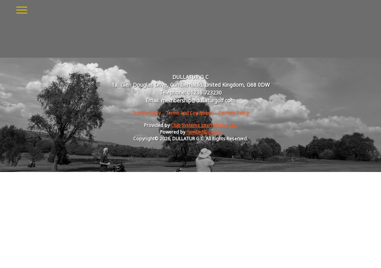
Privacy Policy (146, 113)
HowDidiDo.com (203, 132)
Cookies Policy (233, 113)
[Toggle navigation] (21, 9)
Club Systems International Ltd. (204, 125)
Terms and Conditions (189, 113)
